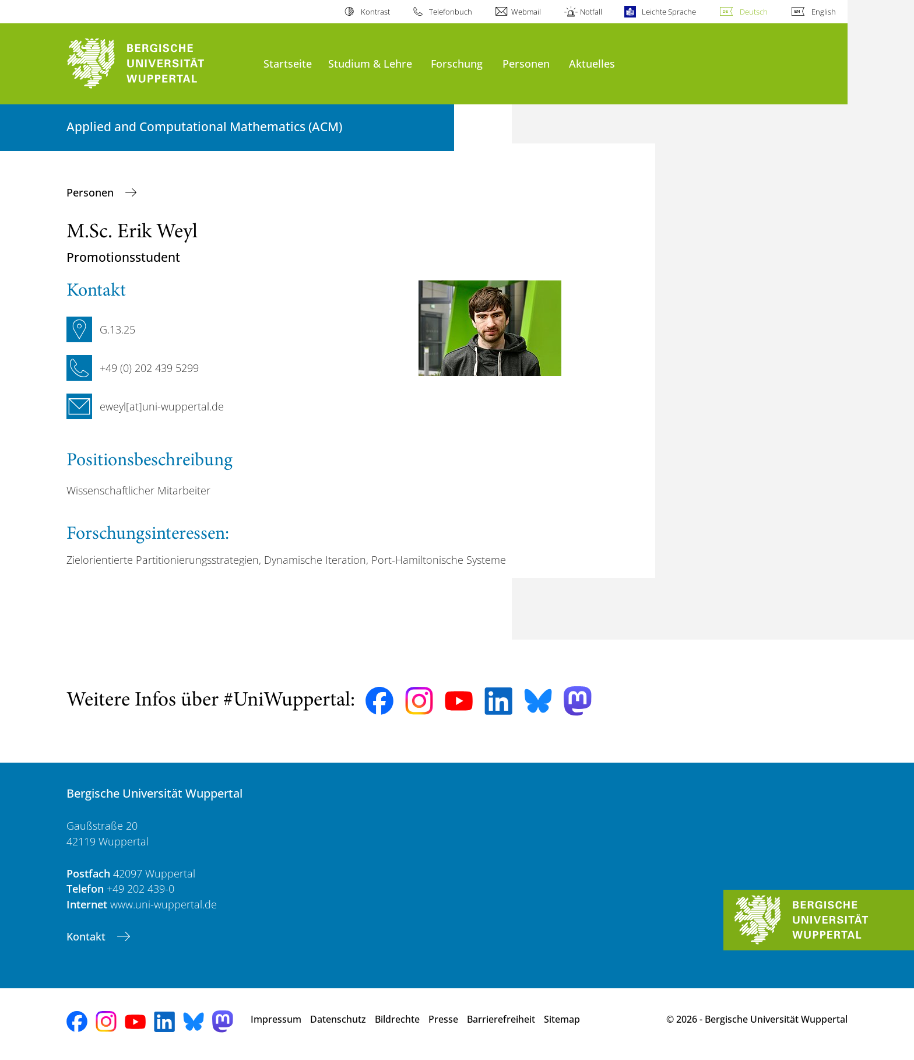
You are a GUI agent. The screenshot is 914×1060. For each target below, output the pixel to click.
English (823, 11)
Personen (526, 63)
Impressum (276, 1019)
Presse (443, 1019)
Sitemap (562, 1019)
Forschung (457, 63)
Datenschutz (338, 1019)
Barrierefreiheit (501, 1019)
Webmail (526, 11)
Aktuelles (592, 63)
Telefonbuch (450, 11)
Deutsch (754, 11)
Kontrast (375, 11)
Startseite (287, 63)
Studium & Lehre (370, 63)
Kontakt (87, 936)
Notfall (591, 11)
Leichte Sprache (669, 11)
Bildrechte (397, 1019)
